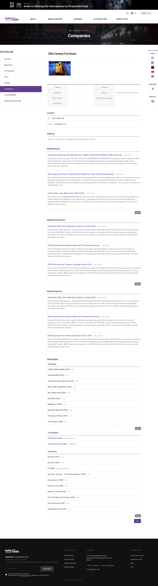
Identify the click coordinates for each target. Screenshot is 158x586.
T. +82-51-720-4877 (93, 565)
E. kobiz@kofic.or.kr (93, 569)
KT (49, 468)
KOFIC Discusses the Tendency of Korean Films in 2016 (70, 264)
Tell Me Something (55, 444)
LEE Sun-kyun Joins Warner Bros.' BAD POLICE (66, 193)
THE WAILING (53, 438)
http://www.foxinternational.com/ (127, 92)
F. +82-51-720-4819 (107, 565)
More (137, 212)
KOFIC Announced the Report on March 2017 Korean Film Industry (74, 245)
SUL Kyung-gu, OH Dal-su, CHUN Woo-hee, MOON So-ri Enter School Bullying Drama (81, 174)
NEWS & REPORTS (55, 19)
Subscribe (47, 569)
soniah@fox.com (60, 124)
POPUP (146, 13)
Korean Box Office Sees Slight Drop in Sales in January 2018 (71, 226)
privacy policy (26, 575)
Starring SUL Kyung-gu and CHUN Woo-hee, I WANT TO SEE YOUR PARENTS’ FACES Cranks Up (85, 155)
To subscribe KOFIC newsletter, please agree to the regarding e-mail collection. (28, 574)
